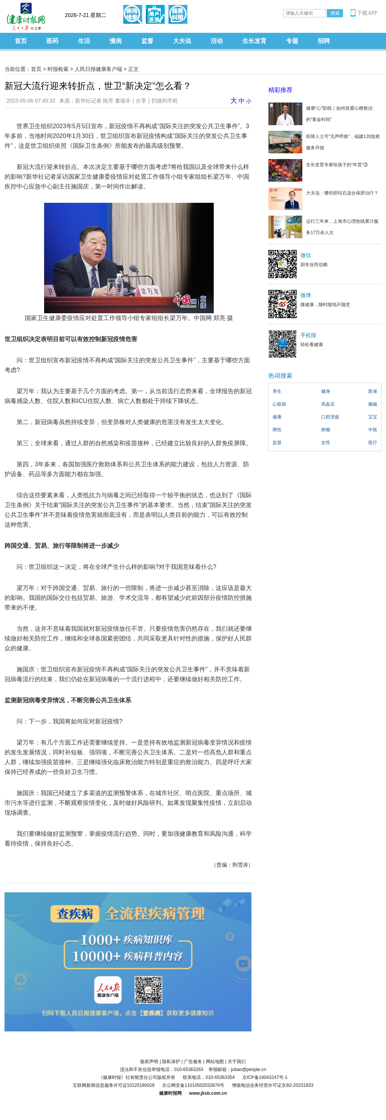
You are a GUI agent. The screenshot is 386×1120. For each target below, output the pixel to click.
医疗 (372, 442)
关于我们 (237, 1061)
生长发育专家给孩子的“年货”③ (337, 164)
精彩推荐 (280, 90)
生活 (84, 41)
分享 (141, 101)
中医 (372, 429)
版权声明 (149, 1061)
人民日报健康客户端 (98, 69)
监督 (147, 41)
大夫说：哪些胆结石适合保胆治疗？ (342, 193)
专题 (292, 41)
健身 (325, 391)
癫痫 (372, 404)
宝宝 (372, 417)
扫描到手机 (165, 101)
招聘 (324, 41)
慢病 (116, 41)
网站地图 (215, 1061)
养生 (277, 391)
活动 (217, 41)
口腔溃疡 (330, 417)
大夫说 (182, 41)
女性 (325, 442)
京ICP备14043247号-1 (265, 1077)
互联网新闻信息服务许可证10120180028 (114, 1085)
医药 (52, 41)
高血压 (328, 404)
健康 (277, 417)
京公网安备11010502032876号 (193, 1085)
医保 (372, 391)
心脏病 (279, 404)
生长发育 (254, 41)
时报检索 (58, 69)
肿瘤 (325, 429)
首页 (21, 41)
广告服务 (193, 1061)
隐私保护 (171, 1061)
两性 (277, 429)
